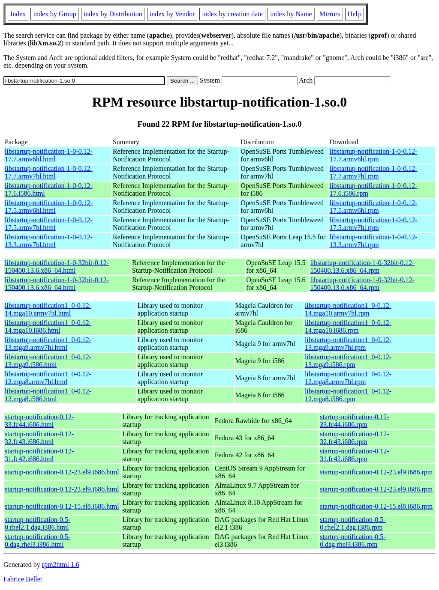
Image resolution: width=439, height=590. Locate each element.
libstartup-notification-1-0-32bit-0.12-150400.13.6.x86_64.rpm (362, 266)
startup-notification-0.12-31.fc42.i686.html (39, 454)
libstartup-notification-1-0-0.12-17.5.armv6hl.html (49, 206)
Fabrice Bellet (22, 579)
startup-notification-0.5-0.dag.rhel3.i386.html (37, 540)
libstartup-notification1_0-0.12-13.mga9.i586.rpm (348, 360)
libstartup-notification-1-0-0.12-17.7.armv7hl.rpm (374, 172)
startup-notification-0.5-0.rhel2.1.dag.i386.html (37, 523)
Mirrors (329, 14)
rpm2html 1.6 (60, 564)
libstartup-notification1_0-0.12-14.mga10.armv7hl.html (48, 309)
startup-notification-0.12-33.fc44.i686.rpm (354, 420)
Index (18, 14)
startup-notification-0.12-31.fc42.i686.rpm (354, 454)
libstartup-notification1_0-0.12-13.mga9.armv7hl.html (48, 343)
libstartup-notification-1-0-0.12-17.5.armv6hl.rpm (374, 206)
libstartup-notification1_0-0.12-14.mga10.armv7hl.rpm (348, 309)
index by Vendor (172, 14)
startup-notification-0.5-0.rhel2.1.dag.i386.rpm (352, 523)
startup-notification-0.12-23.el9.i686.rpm (376, 472)
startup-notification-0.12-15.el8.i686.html (62, 506)
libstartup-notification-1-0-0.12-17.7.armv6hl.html (49, 155)
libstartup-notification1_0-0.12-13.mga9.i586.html (48, 360)
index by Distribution (113, 14)
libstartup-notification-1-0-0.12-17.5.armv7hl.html (49, 223)
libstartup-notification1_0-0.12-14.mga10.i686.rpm (348, 326)
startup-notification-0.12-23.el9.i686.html (62, 472)
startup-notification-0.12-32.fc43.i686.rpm (354, 437)
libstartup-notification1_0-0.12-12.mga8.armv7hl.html (48, 377)
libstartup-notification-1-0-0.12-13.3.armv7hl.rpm (374, 240)
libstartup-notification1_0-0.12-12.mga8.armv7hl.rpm (348, 377)
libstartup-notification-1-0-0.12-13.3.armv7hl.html (49, 240)
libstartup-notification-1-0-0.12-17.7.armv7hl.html (49, 172)
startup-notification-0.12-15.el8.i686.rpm (376, 506)
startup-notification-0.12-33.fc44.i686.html (39, 420)
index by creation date (232, 14)
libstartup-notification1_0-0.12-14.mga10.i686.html (48, 326)
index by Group (54, 14)
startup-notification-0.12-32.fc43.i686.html (39, 437)
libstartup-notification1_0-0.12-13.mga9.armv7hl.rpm (348, 343)
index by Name (291, 14)
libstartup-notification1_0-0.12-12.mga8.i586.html (48, 394)
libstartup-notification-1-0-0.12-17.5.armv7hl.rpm (374, 223)
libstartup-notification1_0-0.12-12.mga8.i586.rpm (348, 394)
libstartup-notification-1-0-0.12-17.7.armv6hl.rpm (374, 155)
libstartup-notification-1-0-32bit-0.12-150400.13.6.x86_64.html (57, 266)
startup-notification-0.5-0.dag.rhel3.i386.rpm (352, 540)
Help (354, 14)
